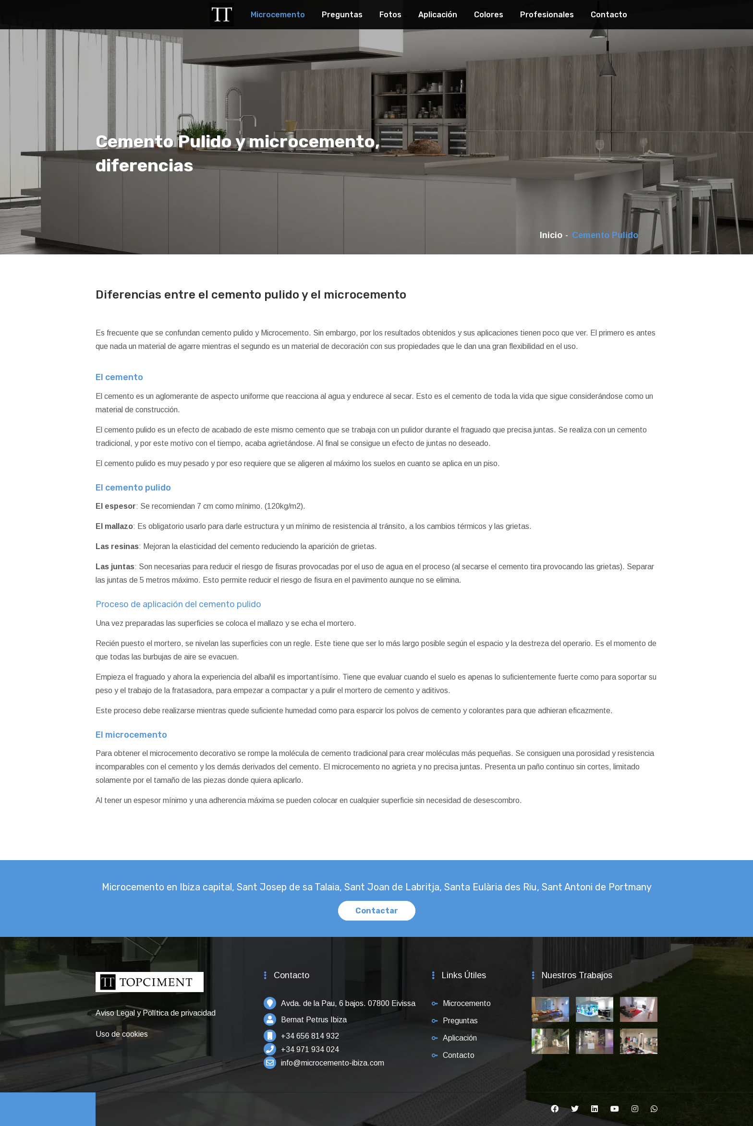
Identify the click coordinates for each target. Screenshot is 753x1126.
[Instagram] (635, 1109)
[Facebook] (555, 1109)
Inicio (551, 235)
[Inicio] (150, 986)
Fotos (390, 14)
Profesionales (547, 14)
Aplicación (437, 14)
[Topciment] (222, 13)
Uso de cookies (122, 1034)
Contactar (376, 910)
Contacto (609, 14)
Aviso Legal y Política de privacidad (156, 1013)
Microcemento (278, 14)
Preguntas (342, 14)
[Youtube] (614, 1109)
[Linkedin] (594, 1109)
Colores (488, 14)
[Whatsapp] (654, 1109)
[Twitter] (575, 1109)
